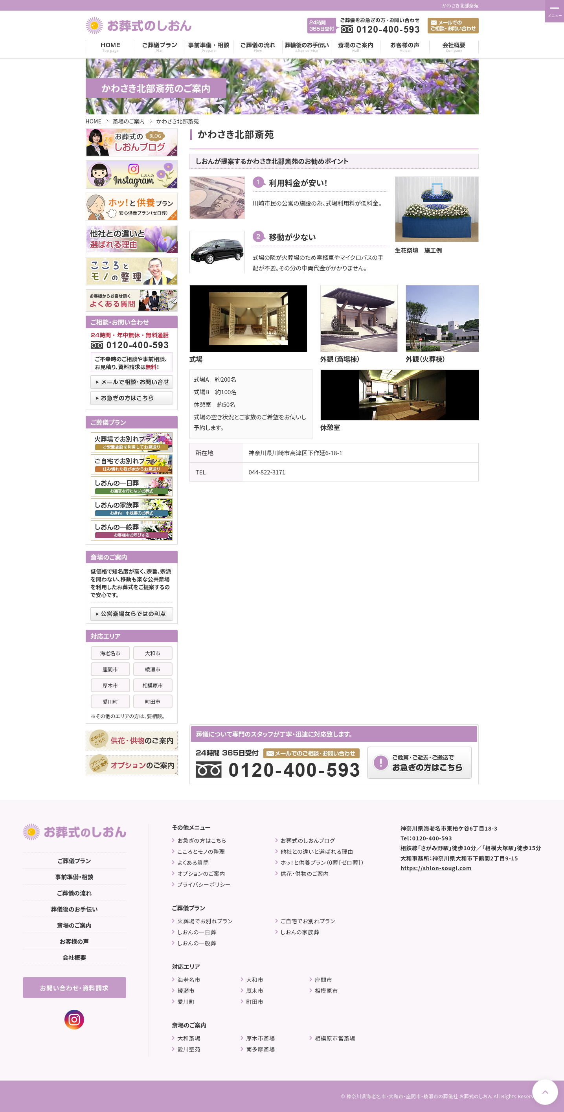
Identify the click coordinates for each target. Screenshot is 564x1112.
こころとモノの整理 (201, 851)
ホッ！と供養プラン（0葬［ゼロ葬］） (322, 862)
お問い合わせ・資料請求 (74, 988)
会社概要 (454, 47)
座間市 (110, 669)
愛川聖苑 (188, 1049)
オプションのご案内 (201, 873)
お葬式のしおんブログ (308, 840)
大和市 (152, 653)
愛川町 (110, 701)
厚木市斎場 (260, 1038)
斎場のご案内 (355, 47)
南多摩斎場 (260, 1049)
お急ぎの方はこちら (201, 840)
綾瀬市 (152, 669)
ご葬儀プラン (159, 47)
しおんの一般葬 (196, 943)
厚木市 (110, 685)
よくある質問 (193, 862)
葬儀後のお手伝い (307, 47)
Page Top (545, 1092)
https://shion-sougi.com (436, 868)
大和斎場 (188, 1038)
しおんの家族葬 (300, 932)
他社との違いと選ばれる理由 (317, 851)
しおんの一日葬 (196, 932)
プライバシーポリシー (204, 884)
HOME (110, 47)
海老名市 (110, 653)
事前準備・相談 (208, 47)
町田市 (152, 701)
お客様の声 (405, 47)
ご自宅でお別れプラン (308, 921)
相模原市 (152, 685)
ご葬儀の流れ (258, 47)
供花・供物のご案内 (305, 873)
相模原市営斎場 (335, 1038)
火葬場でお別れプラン (205, 921)
